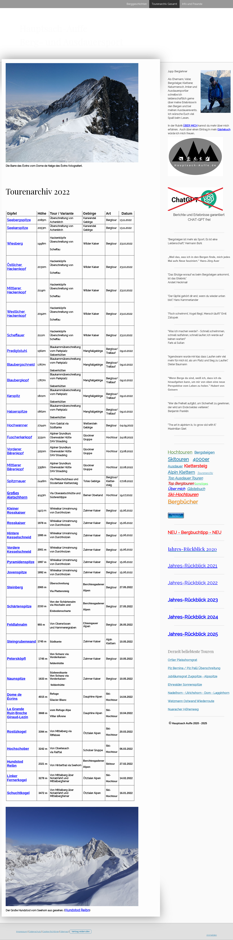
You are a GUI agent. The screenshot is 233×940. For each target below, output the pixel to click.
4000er (201, 459)
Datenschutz (35, 931)
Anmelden (211, 935)
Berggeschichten (137, 3)
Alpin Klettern (181, 472)
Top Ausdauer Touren (185, 478)
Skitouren (178, 459)
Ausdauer (175, 466)
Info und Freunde (192, 3)
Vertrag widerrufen (81, 931)
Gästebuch (223, 129)
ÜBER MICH (190, 125)
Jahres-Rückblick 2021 (192, 565)
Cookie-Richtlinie (51, 931)
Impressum (21, 931)
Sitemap (64, 931)
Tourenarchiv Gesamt (164, 3)
